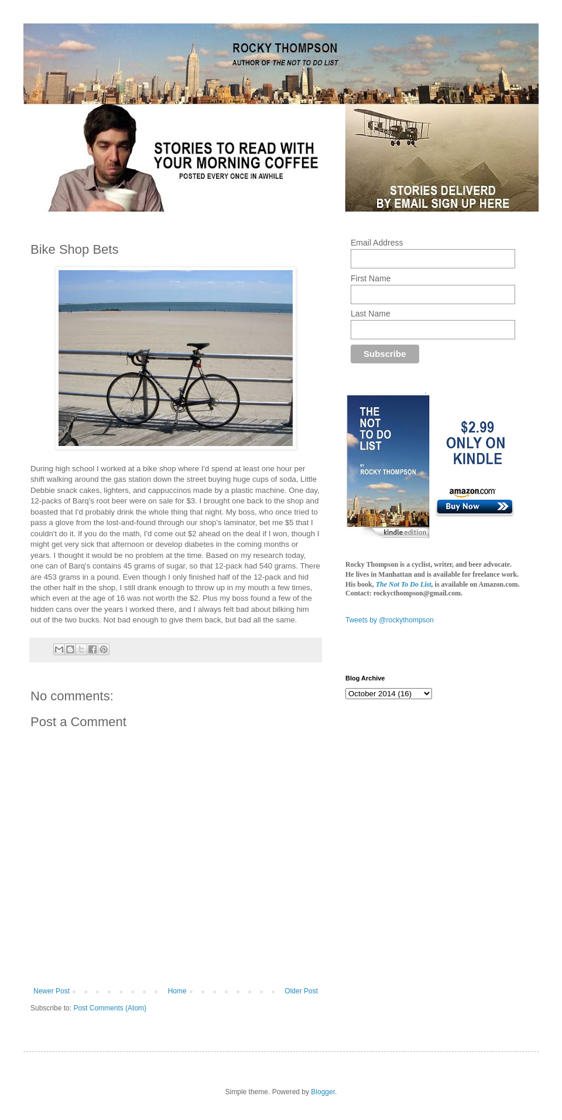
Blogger (323, 1092)
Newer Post (51, 991)
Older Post (301, 991)
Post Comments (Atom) (109, 1008)
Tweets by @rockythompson (389, 620)
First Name (370, 278)
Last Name (370, 313)
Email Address (377, 242)
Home (177, 991)
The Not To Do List (403, 584)
